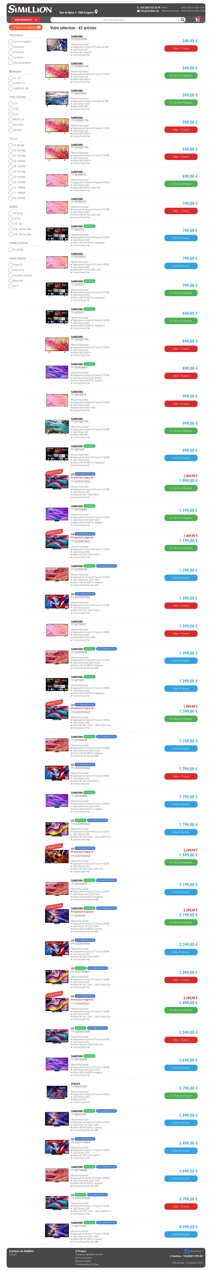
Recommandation (19, 62)
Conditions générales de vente (89, 1254)
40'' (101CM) (16, 150)
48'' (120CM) (16, 166)
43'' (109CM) (16, 161)
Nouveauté (16, 46)
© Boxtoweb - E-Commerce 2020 (187, 1262)
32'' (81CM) (16, 145)
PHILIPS (16, 83)
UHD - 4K (15, 223)
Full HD (14, 218)
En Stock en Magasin (184, 75)
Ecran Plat (15, 249)
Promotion (16, 52)
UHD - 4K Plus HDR (19, 229)
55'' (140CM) (16, 177)
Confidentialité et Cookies (87, 1264)
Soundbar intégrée (20, 275)
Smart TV (15, 264)
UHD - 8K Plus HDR (19, 234)
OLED (13, 108)
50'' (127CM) (16, 171)
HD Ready (15, 213)
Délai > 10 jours (184, 48)
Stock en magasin (19, 41)
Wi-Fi (13, 285)
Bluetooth (15, 280)
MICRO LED (16, 119)
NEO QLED (15, 124)
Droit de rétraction (83, 1257)
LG (14, 77)
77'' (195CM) (16, 192)
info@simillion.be (148, 10)
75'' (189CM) (16, 187)
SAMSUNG (18, 88)
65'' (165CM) (16, 182)
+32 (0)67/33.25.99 (148, 7)
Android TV (16, 270)
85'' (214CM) (16, 198)
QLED (13, 114)
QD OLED (15, 130)
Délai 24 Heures (184, 238)
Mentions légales (83, 1261)
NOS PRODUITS (26, 19)
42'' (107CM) (16, 155)
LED (12, 103)
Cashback (15, 57)
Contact (12, 1254)
